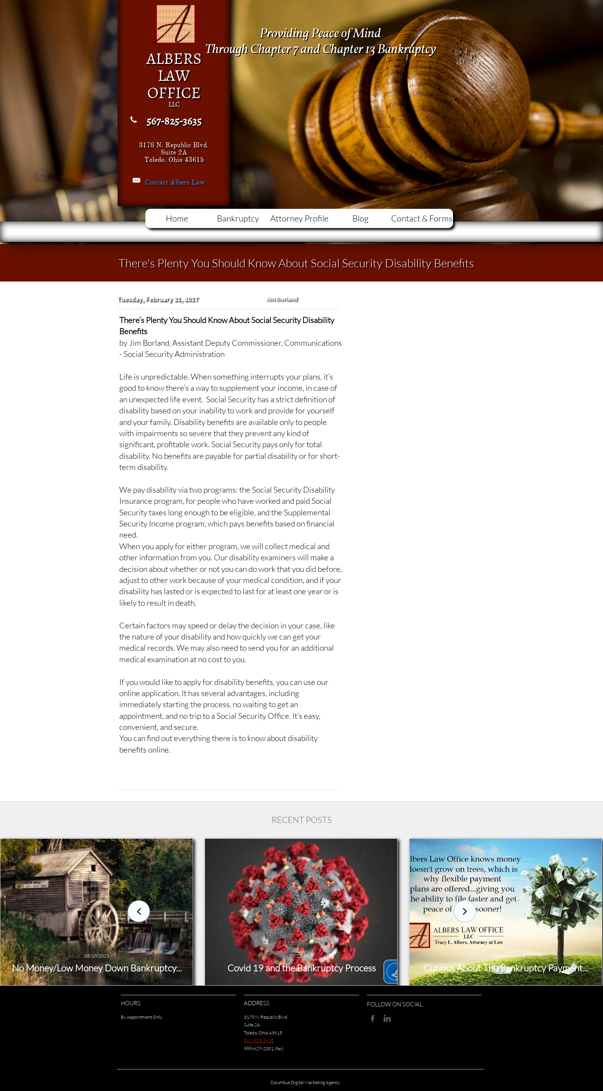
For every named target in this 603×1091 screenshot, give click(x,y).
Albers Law (187, 182)
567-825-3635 (259, 1040)
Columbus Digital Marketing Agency (305, 1082)
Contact (157, 182)
